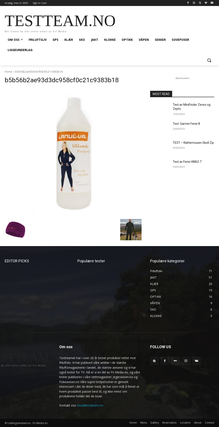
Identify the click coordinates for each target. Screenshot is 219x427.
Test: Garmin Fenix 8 (186, 123)
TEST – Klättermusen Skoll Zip (193, 142)
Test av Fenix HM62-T (187, 161)
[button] (209, 60)
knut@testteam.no (90, 405)
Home (8, 71)
